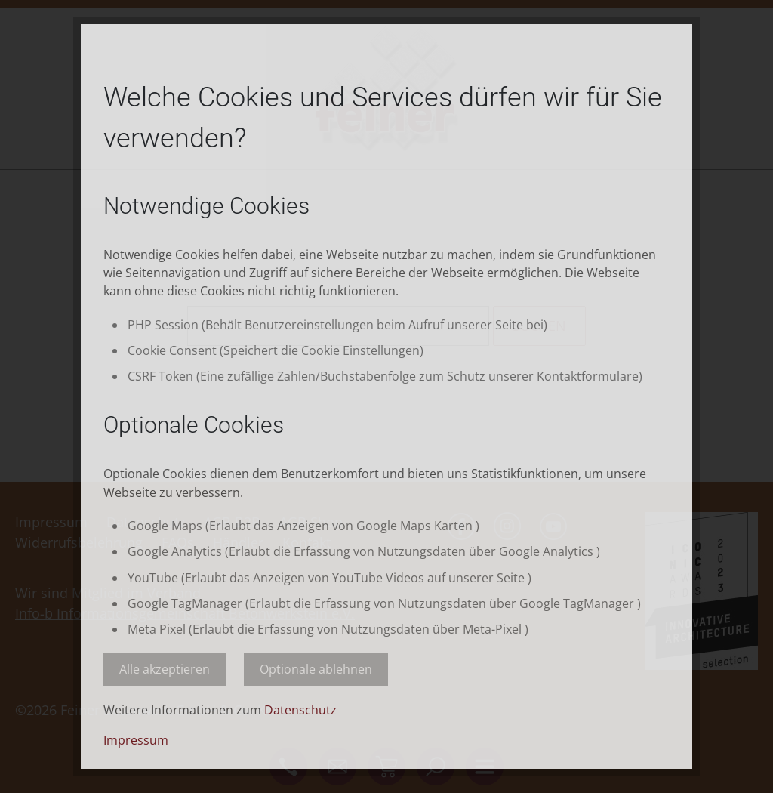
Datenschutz (300, 710)
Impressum (135, 740)
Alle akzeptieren (164, 669)
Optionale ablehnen (316, 669)
